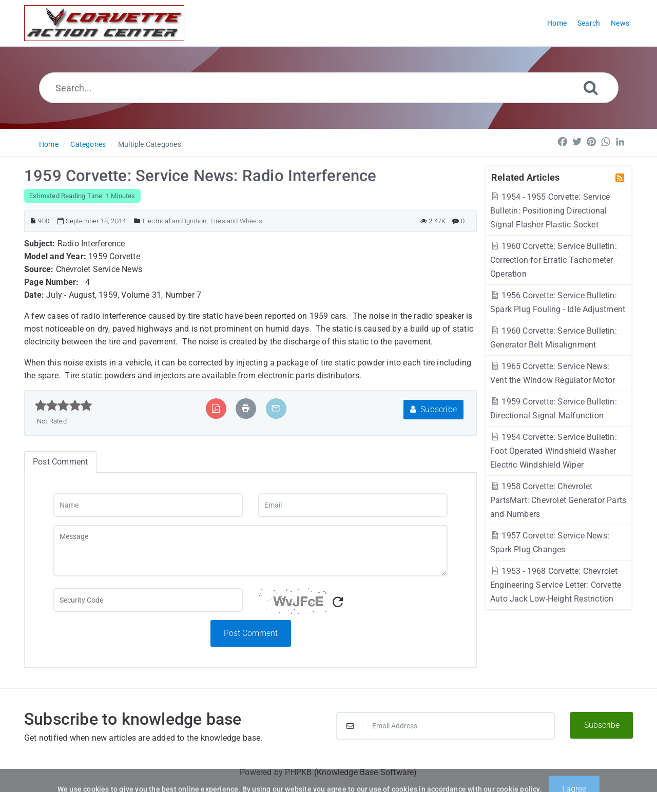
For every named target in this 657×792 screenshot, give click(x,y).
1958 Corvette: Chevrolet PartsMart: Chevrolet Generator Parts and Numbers (558, 500)
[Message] (250, 550)
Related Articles (525, 177)
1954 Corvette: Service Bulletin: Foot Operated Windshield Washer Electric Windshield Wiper (553, 451)
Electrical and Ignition (175, 221)
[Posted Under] (137, 221)
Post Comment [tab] (60, 462)
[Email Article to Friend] (275, 408)
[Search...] (329, 87)
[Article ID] (33, 221)
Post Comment (251, 633)
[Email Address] (445, 726)
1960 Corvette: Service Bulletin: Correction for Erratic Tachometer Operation (553, 260)
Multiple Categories (149, 144)
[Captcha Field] (148, 600)
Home (49, 144)
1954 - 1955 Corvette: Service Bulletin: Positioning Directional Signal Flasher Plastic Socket (550, 210)
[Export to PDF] (216, 408)
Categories (88, 144)
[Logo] (104, 23)
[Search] (591, 87)
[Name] (148, 505)
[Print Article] (245, 408)
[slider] (63, 405)
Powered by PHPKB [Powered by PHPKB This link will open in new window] (276, 772)
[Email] (353, 505)
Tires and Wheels (236, 221)
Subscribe (433, 409)
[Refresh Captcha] (337, 602)
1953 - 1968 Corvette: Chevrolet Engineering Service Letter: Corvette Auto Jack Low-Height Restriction (555, 585)
